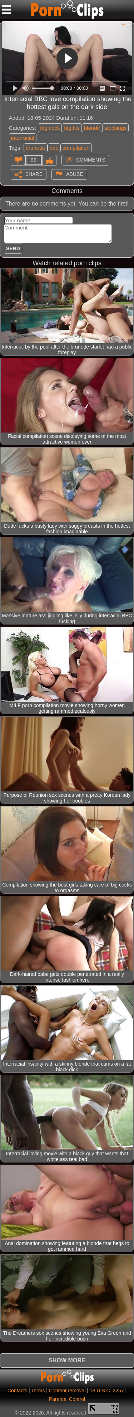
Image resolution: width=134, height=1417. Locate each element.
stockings (115, 128)
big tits (71, 128)
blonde (92, 128)
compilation (76, 148)
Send (13, 248)
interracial (22, 138)
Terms (38, 1390)
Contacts (17, 1390)
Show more (67, 1360)
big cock (50, 128)
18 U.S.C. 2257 (107, 1390)
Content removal (67, 1390)
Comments (90, 159)
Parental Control (67, 1399)
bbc (54, 148)
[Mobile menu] (6, 9)
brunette (35, 148)
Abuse (74, 174)
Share (34, 174)
